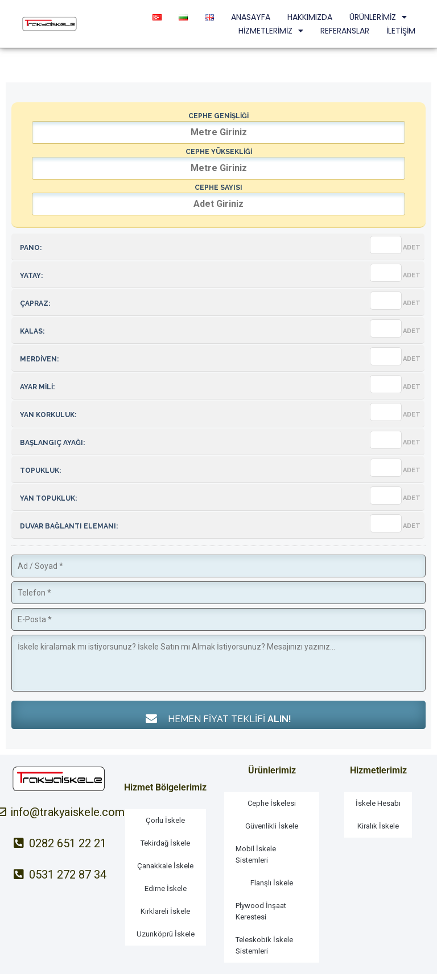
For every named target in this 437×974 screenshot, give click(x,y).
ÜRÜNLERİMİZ (378, 17)
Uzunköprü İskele (166, 934)
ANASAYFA (250, 17)
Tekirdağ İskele (165, 843)
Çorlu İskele (165, 820)
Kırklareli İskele (165, 911)
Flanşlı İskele (271, 883)
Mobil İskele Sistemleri (256, 854)
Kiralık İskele (378, 826)
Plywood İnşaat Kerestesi (261, 911)
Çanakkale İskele (165, 865)
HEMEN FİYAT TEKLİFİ (218, 719)
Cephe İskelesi (272, 803)
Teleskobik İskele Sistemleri (264, 945)
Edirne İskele (166, 888)
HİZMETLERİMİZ (270, 31)
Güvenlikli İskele (271, 826)
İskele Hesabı (378, 803)
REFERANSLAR (344, 30)
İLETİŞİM (400, 30)
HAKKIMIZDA (309, 17)
